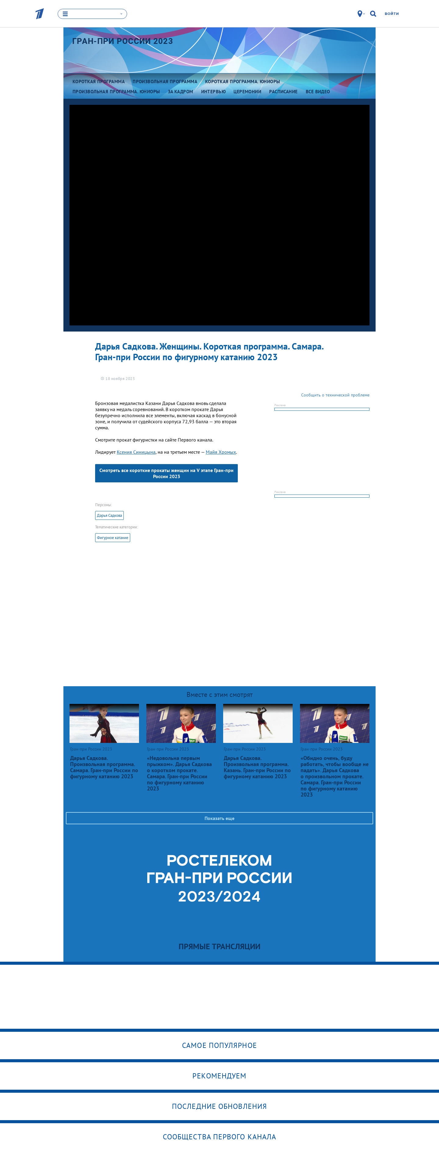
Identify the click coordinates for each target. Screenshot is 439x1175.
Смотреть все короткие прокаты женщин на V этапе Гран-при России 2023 (166, 473)
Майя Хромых (221, 452)
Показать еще (219, 818)
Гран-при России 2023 (122, 41)
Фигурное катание (112, 537)
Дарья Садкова (109, 515)
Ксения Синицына (136, 452)
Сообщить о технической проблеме (335, 395)
